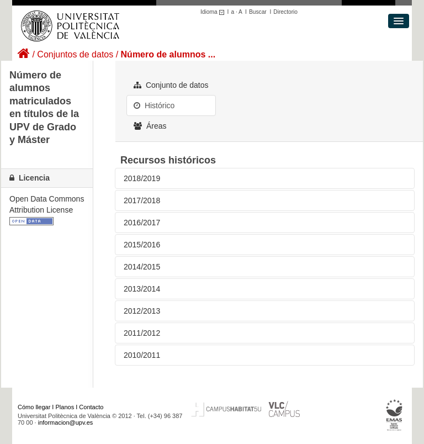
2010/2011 (142, 355)
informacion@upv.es (65, 422)
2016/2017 (142, 222)
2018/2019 (142, 178)
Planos (65, 407)
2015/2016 (142, 244)
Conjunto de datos (171, 85)
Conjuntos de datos (75, 54)
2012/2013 (142, 310)
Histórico (154, 105)
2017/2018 (142, 200)
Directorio (285, 12)
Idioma (213, 12)
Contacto (91, 407)
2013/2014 (142, 288)
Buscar (258, 12)
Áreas (150, 125)
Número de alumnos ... (168, 54)
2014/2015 (142, 266)
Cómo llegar (34, 407)
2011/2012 (142, 333)
